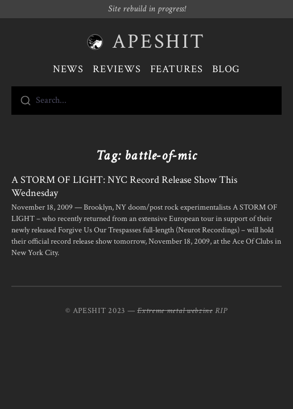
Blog (226, 69)
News (68, 69)
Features (176, 69)
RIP (221, 311)
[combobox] (146, 100)
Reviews (117, 69)
